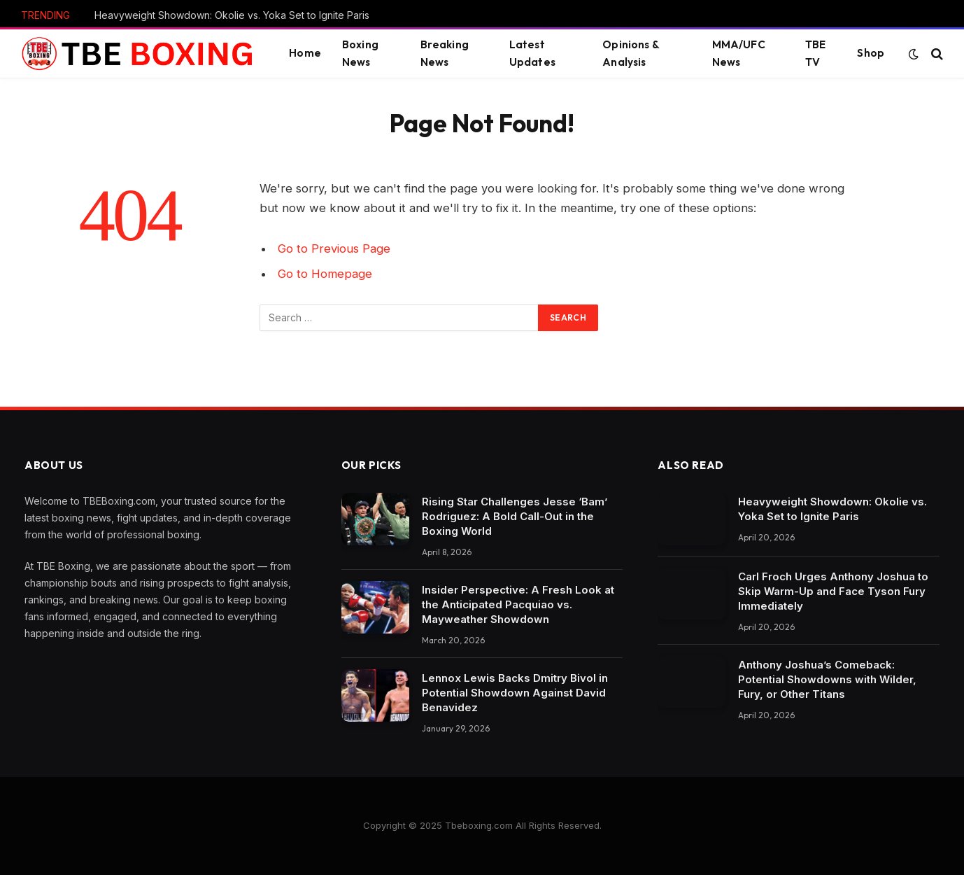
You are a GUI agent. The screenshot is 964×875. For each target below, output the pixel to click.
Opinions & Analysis (630, 53)
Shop (870, 52)
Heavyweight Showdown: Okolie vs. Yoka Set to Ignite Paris (231, 15)
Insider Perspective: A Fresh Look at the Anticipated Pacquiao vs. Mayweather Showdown (518, 604)
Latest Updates (532, 53)
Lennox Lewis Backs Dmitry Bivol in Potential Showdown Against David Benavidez (515, 692)
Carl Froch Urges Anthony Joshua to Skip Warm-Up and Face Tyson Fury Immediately (833, 591)
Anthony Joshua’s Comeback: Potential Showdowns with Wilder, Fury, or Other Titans (827, 679)
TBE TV (815, 53)
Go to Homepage (325, 274)
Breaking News (444, 53)
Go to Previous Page (334, 248)
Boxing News (360, 53)
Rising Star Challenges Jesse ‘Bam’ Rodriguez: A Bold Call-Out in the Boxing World (514, 516)
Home (305, 52)
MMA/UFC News (738, 53)
